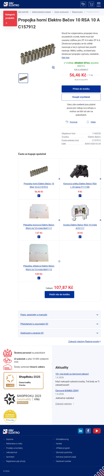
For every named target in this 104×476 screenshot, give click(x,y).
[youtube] (97, 431)
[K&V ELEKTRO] (11, 4)
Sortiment (10, 457)
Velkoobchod (11, 452)
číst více (65, 57)
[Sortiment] (24, 367)
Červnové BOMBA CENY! (67, 390)
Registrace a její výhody (15, 461)
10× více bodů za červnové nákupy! (72, 374)
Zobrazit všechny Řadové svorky (84, 341)
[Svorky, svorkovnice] (61, 12)
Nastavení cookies (63, 461)
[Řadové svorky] (77, 12)
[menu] (99, 4)
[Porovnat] (71, 122)
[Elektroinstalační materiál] (41, 12)
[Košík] (91, 4)
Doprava (9, 439)
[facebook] (88, 431)
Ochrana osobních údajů (66, 457)
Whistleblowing (62, 439)
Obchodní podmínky (64, 452)
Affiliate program (63, 448)
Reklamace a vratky (14, 444)
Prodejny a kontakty (14, 448)
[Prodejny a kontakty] (26, 360)
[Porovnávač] (83, 4)
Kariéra (59, 444)
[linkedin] (80, 431)
